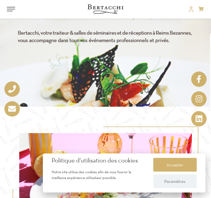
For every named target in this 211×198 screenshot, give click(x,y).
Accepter (174, 164)
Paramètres (174, 181)
